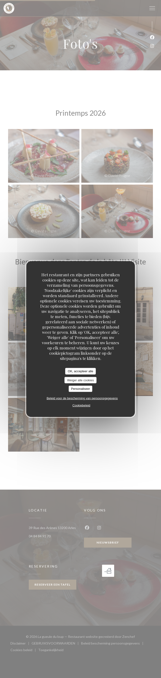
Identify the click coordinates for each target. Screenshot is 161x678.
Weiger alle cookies (80, 380)
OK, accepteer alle (80, 371)
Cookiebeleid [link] (81, 405)
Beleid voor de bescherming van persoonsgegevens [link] (82, 398)
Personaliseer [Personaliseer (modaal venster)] (80, 389)
